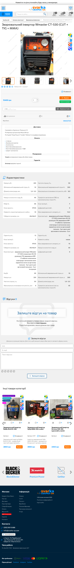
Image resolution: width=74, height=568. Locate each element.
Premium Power (37, 476)
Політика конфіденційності (45, 500)
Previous (3, 81)
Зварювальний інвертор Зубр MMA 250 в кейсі (36, 428)
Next (71, 81)
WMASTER (67, 121)
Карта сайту (40, 502)
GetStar (61, 476)
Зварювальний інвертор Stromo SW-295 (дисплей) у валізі (60, 429)
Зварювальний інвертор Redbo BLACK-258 (12, 428)
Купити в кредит (65, 101)
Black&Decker (13, 476)
